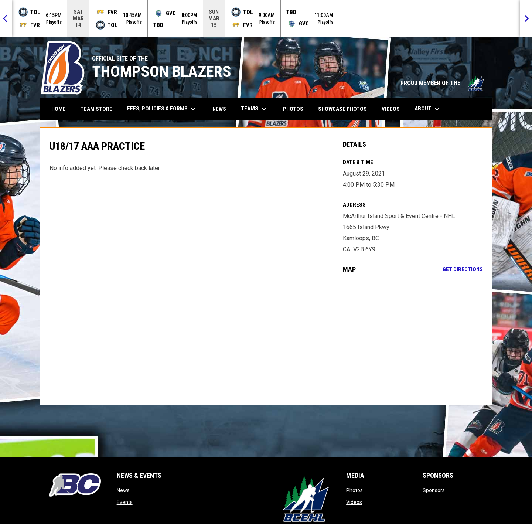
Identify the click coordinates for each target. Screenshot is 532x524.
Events (125, 502)
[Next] (526, 18)
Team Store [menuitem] (99, 108)
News (123, 490)
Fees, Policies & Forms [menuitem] (162, 109)
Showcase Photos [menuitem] (345, 108)
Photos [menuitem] (293, 109)
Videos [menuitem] (391, 109)
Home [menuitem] (58, 109)
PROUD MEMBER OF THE (442, 82)
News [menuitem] (219, 109)
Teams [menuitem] (254, 109)
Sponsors (434, 490)
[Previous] (6, 18)
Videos (354, 502)
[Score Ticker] (266, 18)
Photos (354, 490)
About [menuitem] (428, 109)
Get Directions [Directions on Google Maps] (463, 269)
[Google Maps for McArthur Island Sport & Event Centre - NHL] (413, 339)
